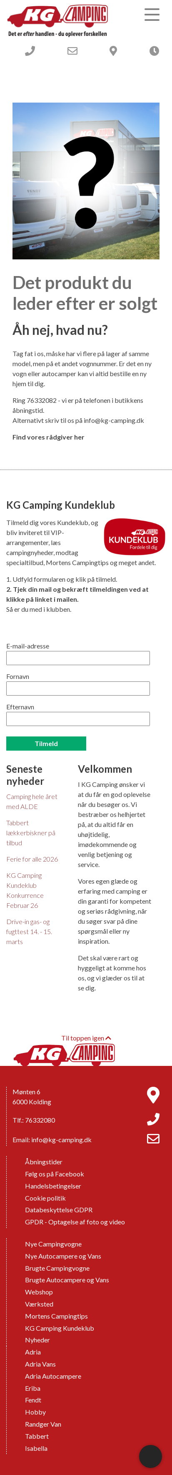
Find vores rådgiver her (48, 437)
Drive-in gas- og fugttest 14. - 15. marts (29, 931)
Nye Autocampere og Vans (63, 1256)
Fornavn (17, 676)
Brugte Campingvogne (57, 1268)
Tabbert (37, 1436)
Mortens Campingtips (56, 1316)
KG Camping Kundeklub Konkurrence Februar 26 (25, 890)
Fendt (33, 1400)
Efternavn (20, 707)
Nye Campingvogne (53, 1244)
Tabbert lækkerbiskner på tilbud (30, 833)
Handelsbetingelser (53, 1186)
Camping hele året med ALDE (31, 801)
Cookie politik (45, 1198)
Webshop (39, 1292)
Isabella (36, 1448)
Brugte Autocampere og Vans (67, 1280)
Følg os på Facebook (54, 1174)
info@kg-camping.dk (114, 420)
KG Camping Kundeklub (59, 1328)
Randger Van (43, 1424)
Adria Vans (40, 1364)
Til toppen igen (86, 1038)
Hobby (35, 1412)
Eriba (32, 1388)
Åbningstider (43, 1162)
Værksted (39, 1304)
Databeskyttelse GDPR (58, 1210)
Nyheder (37, 1340)
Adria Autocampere (53, 1376)
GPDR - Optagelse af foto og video (75, 1222)
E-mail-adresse (27, 646)
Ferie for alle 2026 (32, 859)
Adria (33, 1352)
